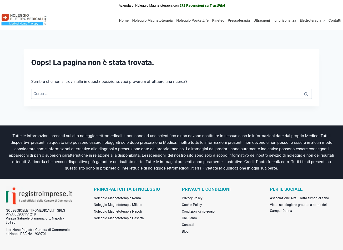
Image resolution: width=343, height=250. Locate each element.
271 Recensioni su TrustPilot (202, 5)
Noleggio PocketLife (192, 20)
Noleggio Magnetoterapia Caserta (119, 218)
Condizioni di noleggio (198, 211)
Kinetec (218, 20)
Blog (185, 231)
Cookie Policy (192, 205)
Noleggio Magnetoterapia (152, 20)
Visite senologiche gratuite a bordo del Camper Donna (298, 208)
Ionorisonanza (284, 20)
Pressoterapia (239, 20)
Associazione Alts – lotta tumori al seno (299, 198)
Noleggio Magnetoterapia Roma (117, 198)
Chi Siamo (189, 218)
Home (124, 20)
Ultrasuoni (262, 20)
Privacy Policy (192, 198)
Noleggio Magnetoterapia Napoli (118, 211)
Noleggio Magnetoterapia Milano (118, 205)
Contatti (334, 20)
